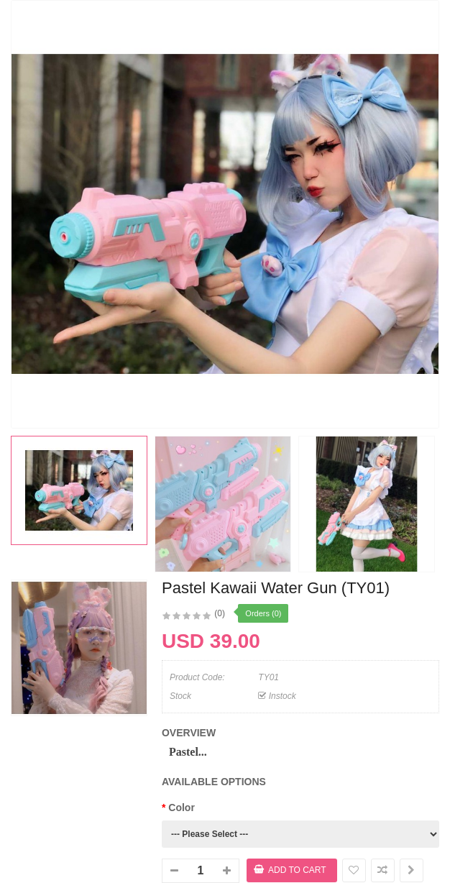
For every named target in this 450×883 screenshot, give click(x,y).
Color (181, 807)
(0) (219, 613)
